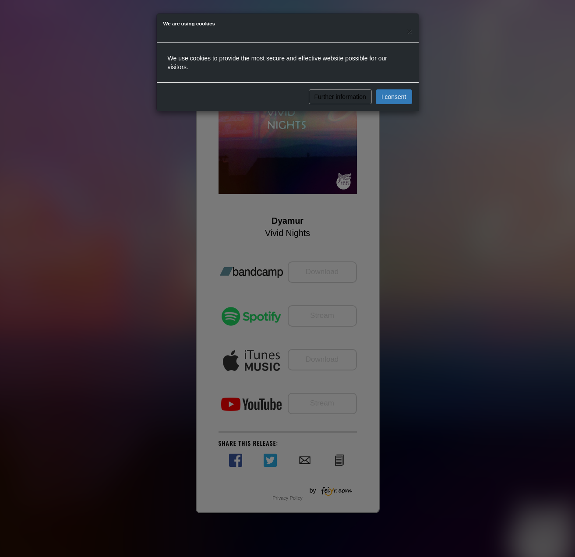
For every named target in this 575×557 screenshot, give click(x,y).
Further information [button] (340, 96)
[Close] (409, 31)
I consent (393, 96)
